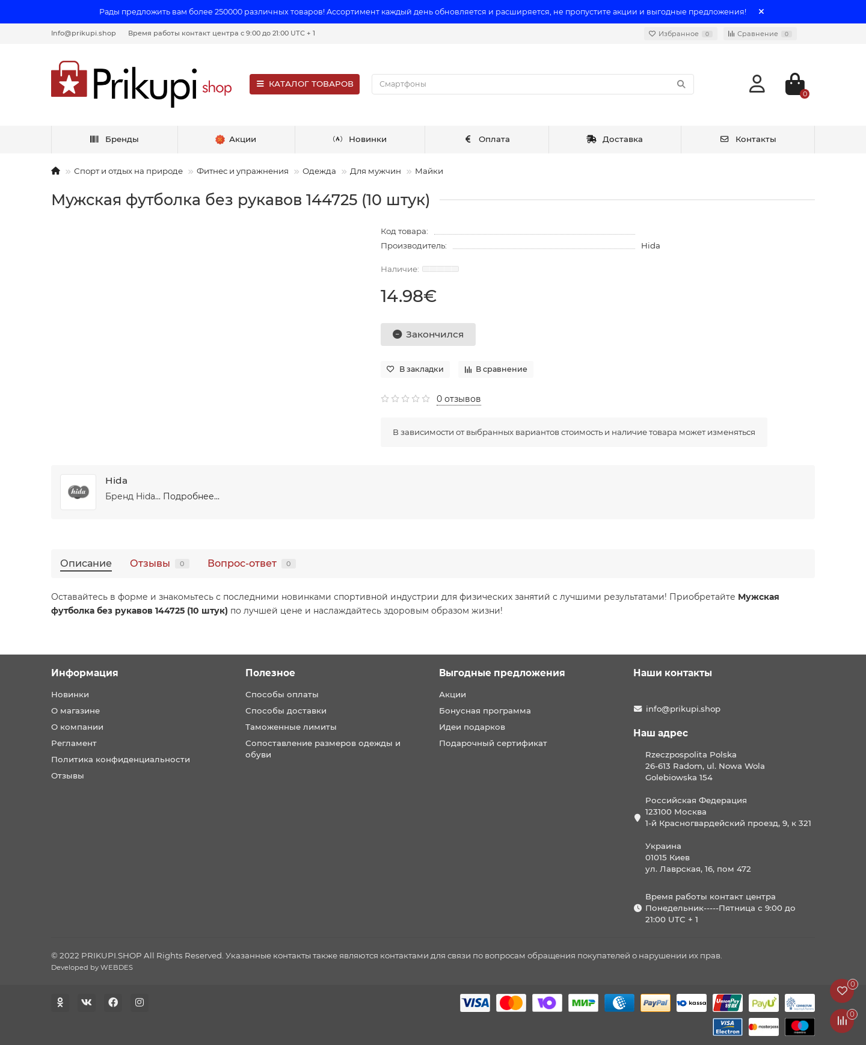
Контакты (747, 139)
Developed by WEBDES (92, 967)
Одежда (319, 171)
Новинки (360, 139)
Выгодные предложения (502, 673)
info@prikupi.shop (683, 709)
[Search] (533, 84)
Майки (429, 171)
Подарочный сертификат (493, 743)
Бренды (114, 139)
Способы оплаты (282, 694)
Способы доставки (286, 710)
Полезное (270, 673)
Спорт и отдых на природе (128, 171)
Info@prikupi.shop (83, 33)
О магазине (75, 710)
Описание (86, 563)
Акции (452, 694)
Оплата (487, 139)
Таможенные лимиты (291, 727)
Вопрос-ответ (251, 563)
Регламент (74, 743)
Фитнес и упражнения (243, 171)
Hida (650, 245)
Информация (84, 673)
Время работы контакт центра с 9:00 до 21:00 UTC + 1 (221, 33)
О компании (77, 727)
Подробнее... (191, 496)
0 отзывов (459, 398)
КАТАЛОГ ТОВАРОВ (305, 83)
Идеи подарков (472, 727)
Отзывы (159, 563)
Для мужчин (375, 171)
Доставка (614, 139)
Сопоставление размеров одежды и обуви (323, 748)
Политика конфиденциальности (120, 759)
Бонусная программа (485, 710)
